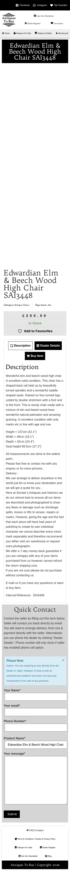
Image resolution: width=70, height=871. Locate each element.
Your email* (35, 709)
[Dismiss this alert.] (63, 660)
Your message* (35, 779)
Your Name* (35, 693)
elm (49, 305)
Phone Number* (35, 724)
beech (43, 305)
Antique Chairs (21, 305)
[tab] (20, 345)
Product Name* (35, 741)
